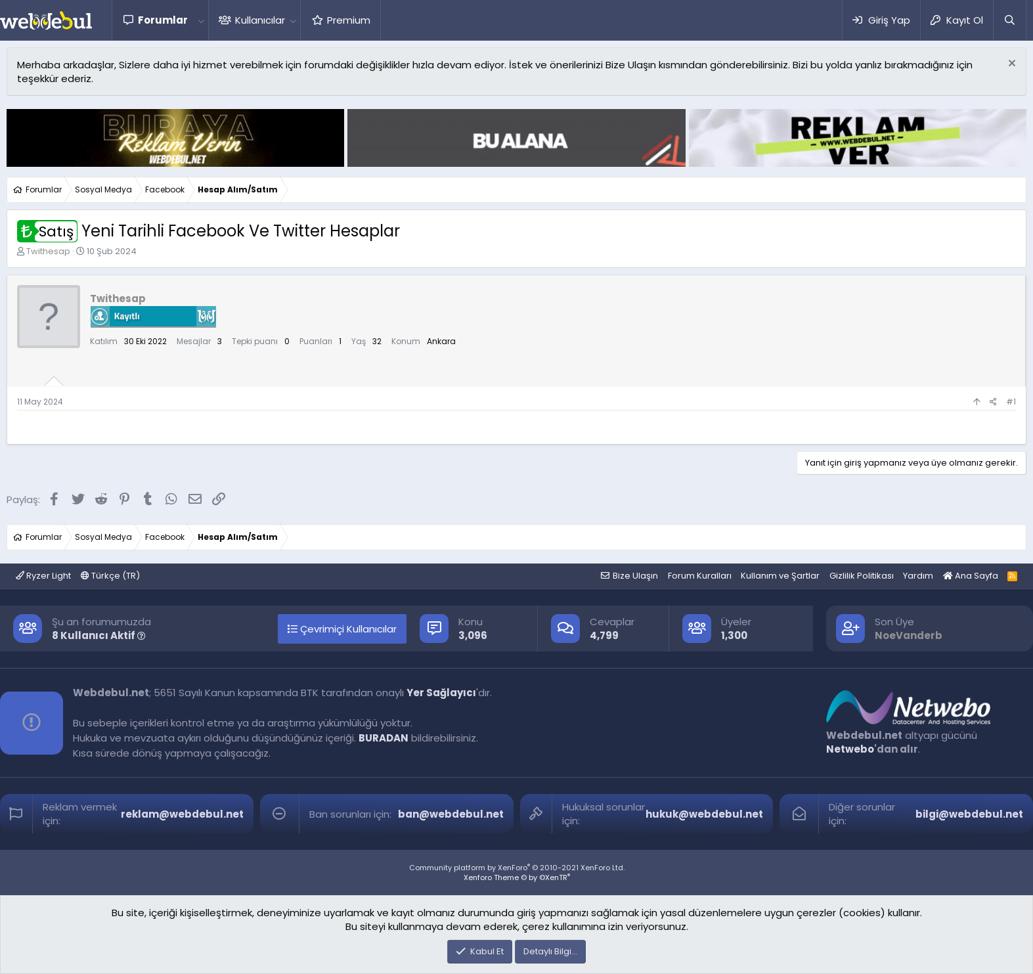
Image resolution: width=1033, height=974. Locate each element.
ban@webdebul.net (451, 814)
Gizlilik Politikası (861, 575)
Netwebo (850, 749)
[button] (201, 20)
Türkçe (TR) (110, 575)
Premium (348, 20)
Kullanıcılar (260, 20)
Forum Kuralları (700, 575)
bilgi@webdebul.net (969, 814)
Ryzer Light (43, 575)
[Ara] (1009, 20)
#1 (1011, 401)
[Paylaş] (993, 402)
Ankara (441, 341)
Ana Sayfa (970, 575)
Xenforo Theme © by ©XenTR (517, 877)
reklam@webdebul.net (182, 814)
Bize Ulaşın (635, 575)
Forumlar (163, 20)
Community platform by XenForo (517, 867)
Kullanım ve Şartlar (780, 575)
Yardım (918, 575)
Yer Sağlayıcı (441, 692)
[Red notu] (1010, 65)
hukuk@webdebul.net (704, 814)
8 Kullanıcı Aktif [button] (99, 635)
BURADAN (383, 738)
